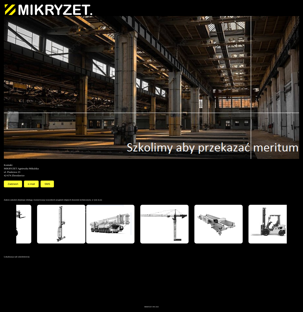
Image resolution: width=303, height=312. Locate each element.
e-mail (31, 184)
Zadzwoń (13, 184)
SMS (47, 184)
